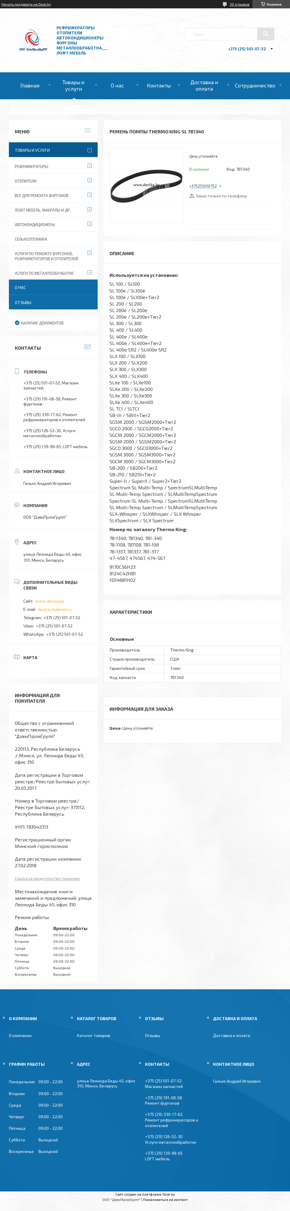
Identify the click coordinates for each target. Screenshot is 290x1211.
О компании (20, 1035)
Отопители (25, 181)
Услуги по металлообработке (44, 273)
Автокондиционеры (35, 224)
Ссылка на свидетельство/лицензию (47, 878)
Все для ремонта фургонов (41, 195)
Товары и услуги (73, 85)
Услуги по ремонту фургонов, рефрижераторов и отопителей (46, 256)
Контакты (159, 85)
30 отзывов (239, 4)
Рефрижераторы (31, 166)
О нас (117, 85)
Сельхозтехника (31, 239)
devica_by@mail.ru (55, 609)
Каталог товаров (93, 1035)
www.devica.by (49, 600)
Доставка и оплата (204, 85)
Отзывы (23, 302)
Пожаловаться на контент (165, 1199)
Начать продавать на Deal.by (26, 4)
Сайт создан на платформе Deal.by (145, 1194)
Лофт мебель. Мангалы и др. (43, 210)
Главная (29, 85)
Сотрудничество (255, 85)
